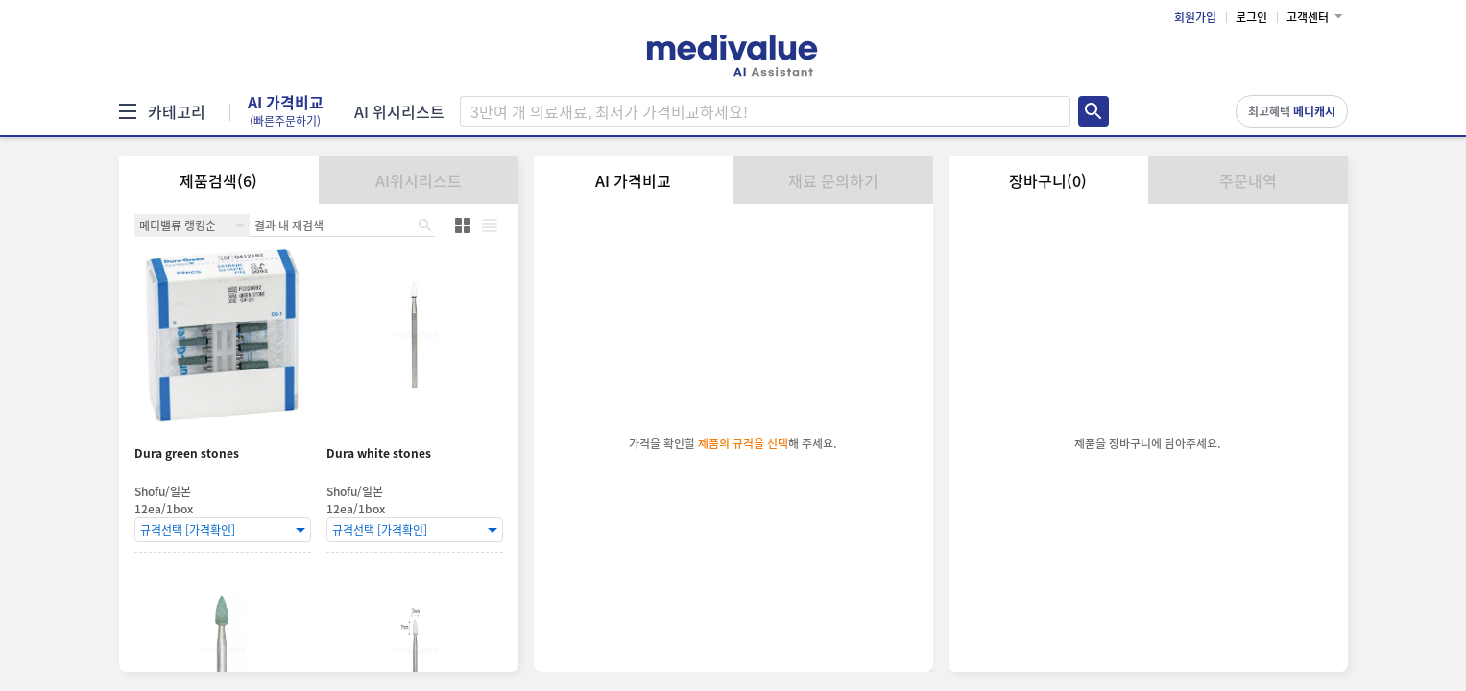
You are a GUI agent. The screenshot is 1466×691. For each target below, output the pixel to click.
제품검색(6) (218, 180)
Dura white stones (378, 453)
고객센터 (1307, 17)
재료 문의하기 (833, 180)
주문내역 (1248, 180)
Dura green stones (186, 453)
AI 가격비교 (286, 111)
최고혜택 (1291, 111)
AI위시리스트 (418, 180)
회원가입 (1195, 17)
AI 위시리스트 (399, 111)
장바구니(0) (1048, 180)
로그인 (1251, 17)
